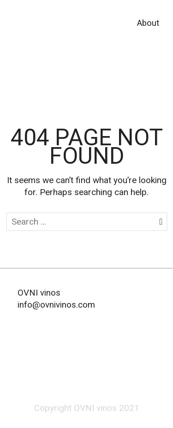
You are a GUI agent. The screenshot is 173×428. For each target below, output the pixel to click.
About (148, 23)
